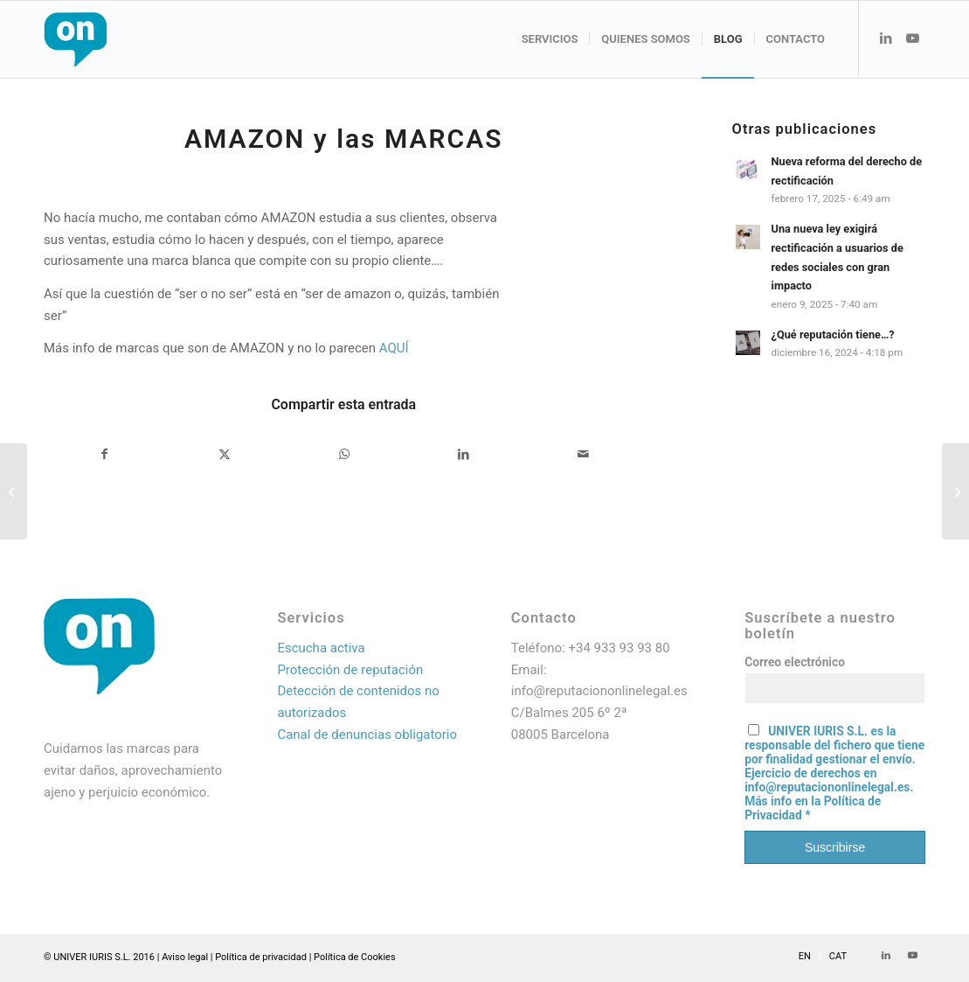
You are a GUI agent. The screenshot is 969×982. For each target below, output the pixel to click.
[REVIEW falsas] (955, 491)
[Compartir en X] (224, 454)
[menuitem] (550, 39)
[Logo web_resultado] (127, 39)
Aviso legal (185, 957)
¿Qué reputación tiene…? (833, 334)
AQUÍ (394, 348)
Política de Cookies (355, 957)
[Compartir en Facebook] (104, 454)
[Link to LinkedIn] (886, 38)
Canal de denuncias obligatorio (367, 734)
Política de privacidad (261, 957)
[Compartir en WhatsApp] (344, 454)
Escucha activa (320, 648)
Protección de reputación (350, 670)
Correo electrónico (794, 662)
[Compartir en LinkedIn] (464, 454)
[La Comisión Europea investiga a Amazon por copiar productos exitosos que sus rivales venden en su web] (13, 491)
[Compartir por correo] (583, 454)
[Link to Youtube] (912, 38)
